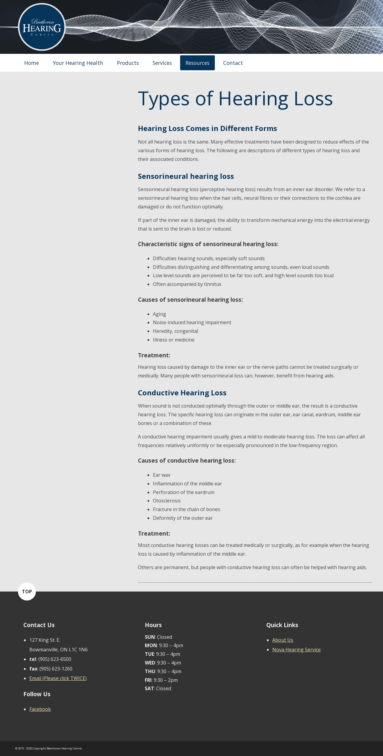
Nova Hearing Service (296, 649)
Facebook (40, 709)
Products (128, 62)
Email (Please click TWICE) (58, 678)
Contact (233, 62)
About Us (282, 640)
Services (162, 62)
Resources (197, 62)
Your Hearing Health (78, 62)
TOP (27, 591)
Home (31, 62)
